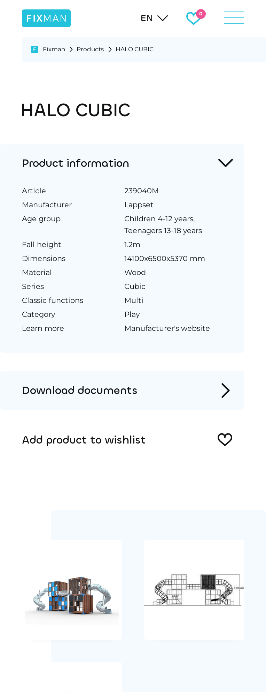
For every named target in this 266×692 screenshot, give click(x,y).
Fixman (54, 49)
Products (90, 49)
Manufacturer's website (167, 328)
